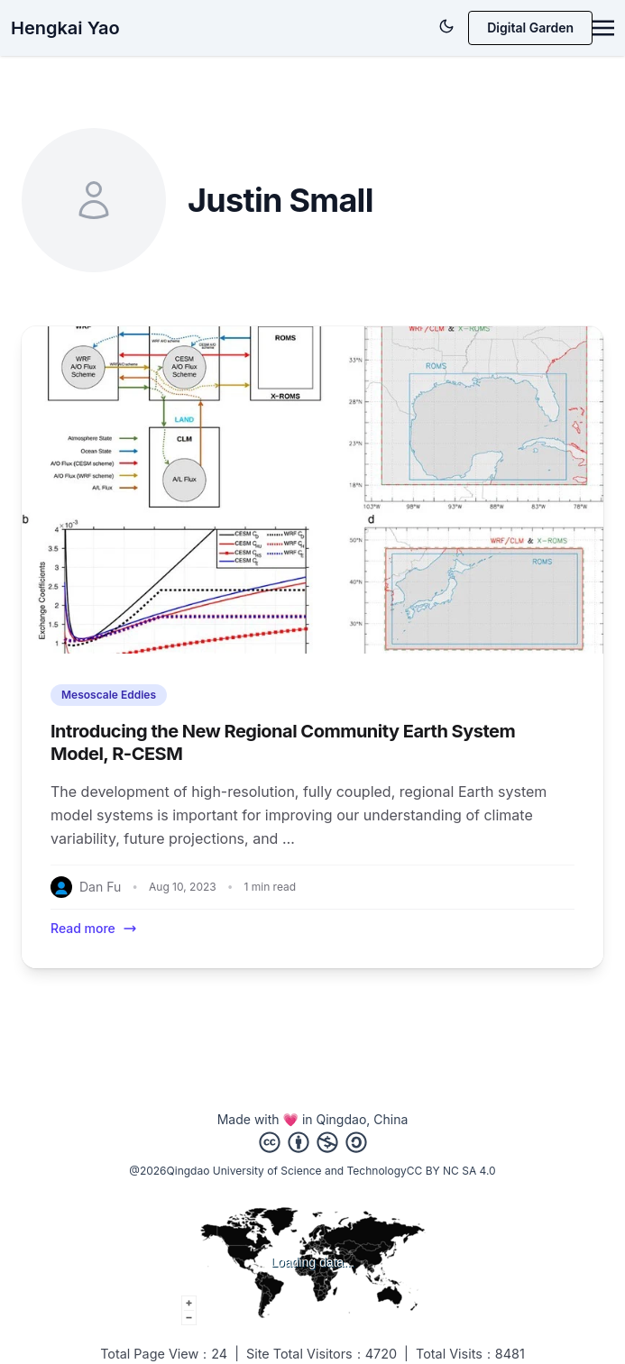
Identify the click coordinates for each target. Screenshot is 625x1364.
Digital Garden (530, 27)
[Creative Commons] (313, 1142)
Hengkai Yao (65, 28)
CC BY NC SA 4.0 (451, 1170)
